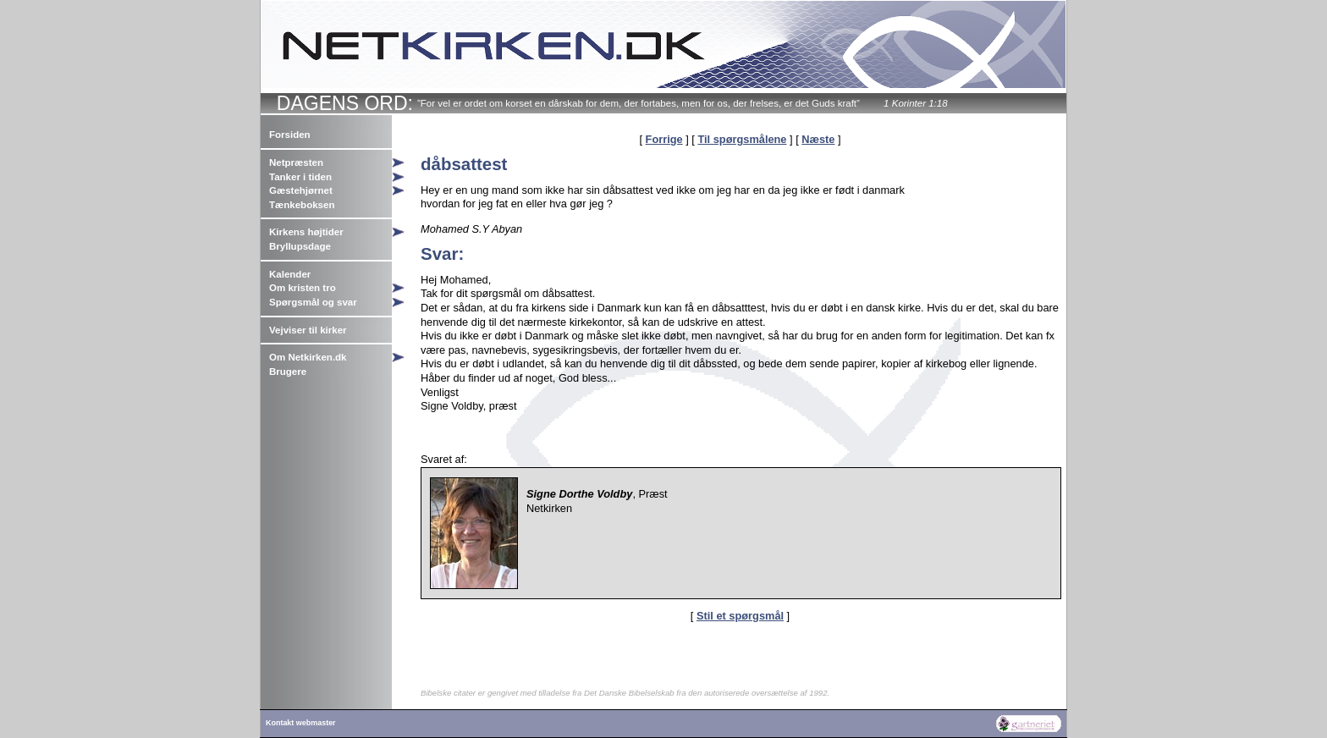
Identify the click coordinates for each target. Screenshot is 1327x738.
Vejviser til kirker (308, 330)
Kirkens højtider (306, 232)
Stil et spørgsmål (740, 615)
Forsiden (290, 134)
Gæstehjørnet (301, 190)
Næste (817, 139)
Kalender (290, 274)
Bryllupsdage (300, 246)
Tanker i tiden (300, 177)
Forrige (664, 139)
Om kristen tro (302, 288)
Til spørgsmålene (741, 139)
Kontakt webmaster (301, 723)
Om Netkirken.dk (308, 357)
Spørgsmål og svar (313, 302)
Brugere (287, 371)
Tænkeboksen (301, 205)
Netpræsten (296, 162)
